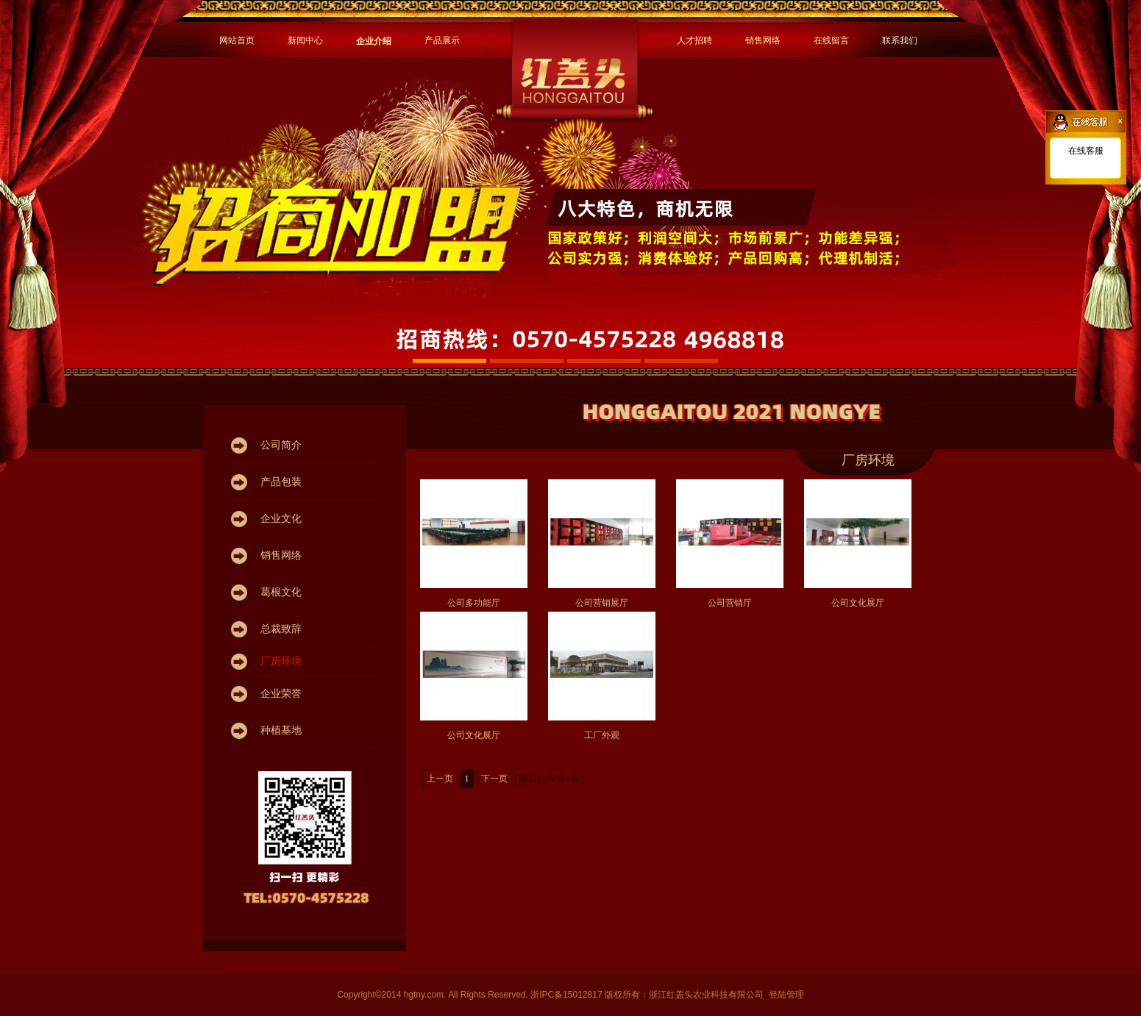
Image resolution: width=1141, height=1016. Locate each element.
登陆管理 (786, 995)
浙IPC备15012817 (567, 995)
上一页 (440, 778)
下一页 (494, 778)
